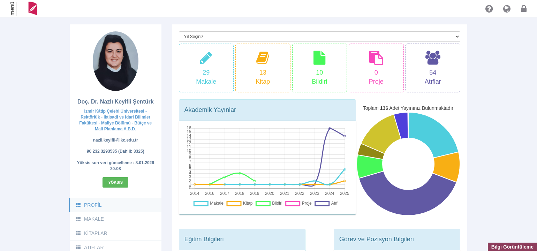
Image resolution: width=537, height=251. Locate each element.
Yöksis (115, 182)
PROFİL (88, 205)
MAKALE (89, 219)
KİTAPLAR (91, 233)
